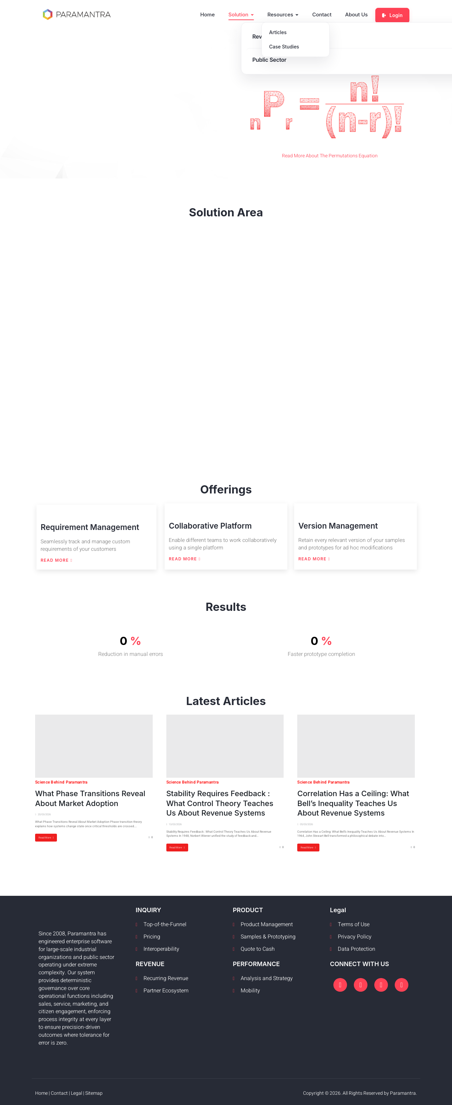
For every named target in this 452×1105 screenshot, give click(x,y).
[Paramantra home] (77, 14)
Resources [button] (286, 14)
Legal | (78, 1091)
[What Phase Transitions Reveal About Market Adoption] (94, 744)
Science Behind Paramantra (61, 780)
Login (393, 14)
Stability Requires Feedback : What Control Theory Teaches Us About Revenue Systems (219, 801)
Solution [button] (244, 14)
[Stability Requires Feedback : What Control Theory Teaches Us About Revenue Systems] (225, 744)
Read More (56, 559)
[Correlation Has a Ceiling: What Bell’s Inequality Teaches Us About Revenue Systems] (356, 744)
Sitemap (94, 1091)
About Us (359, 14)
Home (211, 14)
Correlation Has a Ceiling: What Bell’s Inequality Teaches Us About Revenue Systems (353, 801)
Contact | (61, 1091)
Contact (325, 14)
